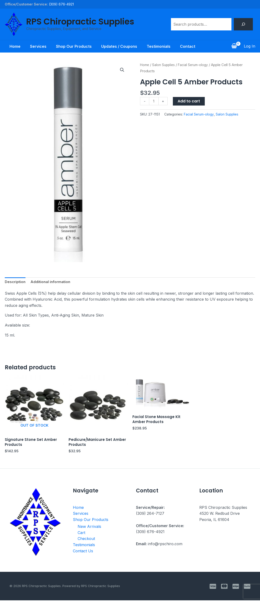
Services (35, 46)
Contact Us (83, 552)
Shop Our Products (73, 46)
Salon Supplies (165, 65)
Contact (192, 46)
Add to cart (189, 101)
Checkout (86, 540)
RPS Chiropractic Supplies (80, 21)
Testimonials (161, 46)
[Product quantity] (154, 101)
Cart (81, 534)
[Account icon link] (249, 46)
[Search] (243, 24)
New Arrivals (89, 528)
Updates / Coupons (120, 46)
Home (10, 46)
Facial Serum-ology (195, 65)
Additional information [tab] (53, 282)
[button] (122, 70)
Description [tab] (16, 282)
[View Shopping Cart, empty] (234, 46)
